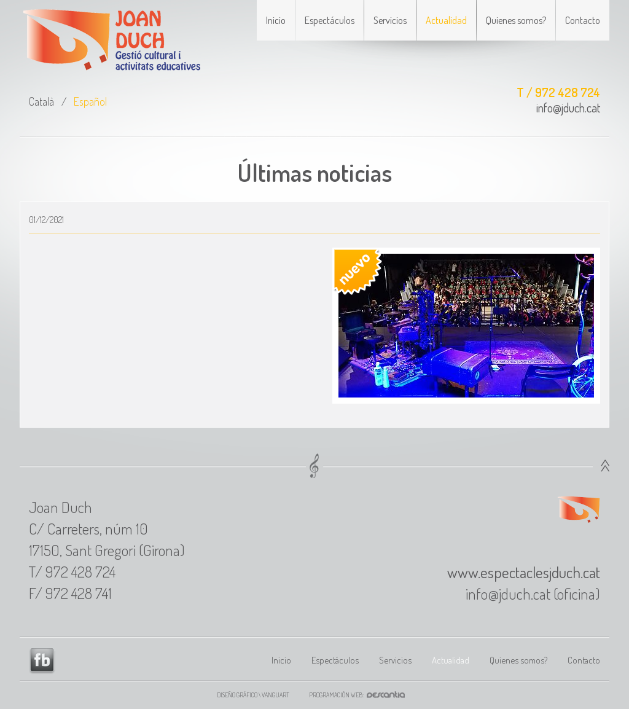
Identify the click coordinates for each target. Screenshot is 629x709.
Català (41, 101)
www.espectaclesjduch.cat (523, 572)
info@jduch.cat (568, 108)
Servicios (390, 20)
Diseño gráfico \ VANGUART (253, 695)
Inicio (276, 20)
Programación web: (360, 695)
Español (90, 101)
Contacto (582, 20)
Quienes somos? (516, 20)
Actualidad (446, 20)
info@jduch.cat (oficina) (533, 593)
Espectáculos (329, 20)
